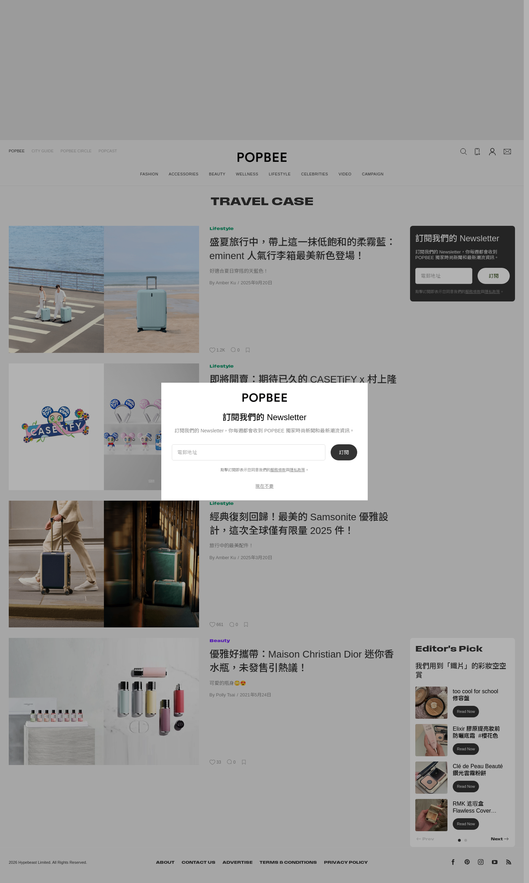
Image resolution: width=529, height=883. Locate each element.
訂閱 (344, 452)
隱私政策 (297, 470)
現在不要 (264, 486)
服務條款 (278, 470)
